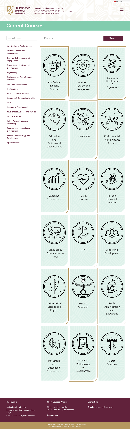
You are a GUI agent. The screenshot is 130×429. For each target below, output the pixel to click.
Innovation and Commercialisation (20, 410)
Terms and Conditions (71, 424)
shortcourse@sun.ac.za (103, 407)
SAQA (8, 413)
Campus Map (52, 415)
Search (113, 38)
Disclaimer (82, 424)
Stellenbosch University (16, 407)
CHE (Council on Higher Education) (20, 416)
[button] (122, 10)
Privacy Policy (58, 424)
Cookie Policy (48, 424)
